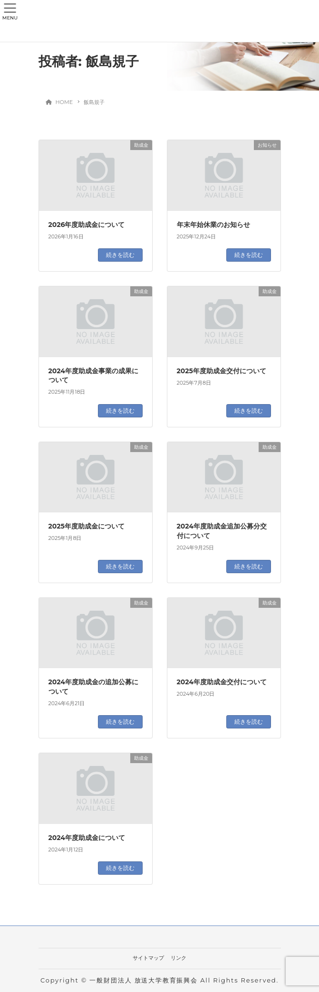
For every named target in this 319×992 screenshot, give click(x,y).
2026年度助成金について (86, 224)
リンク (178, 957)
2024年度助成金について (86, 837)
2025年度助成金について (86, 526)
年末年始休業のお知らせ (213, 224)
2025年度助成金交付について (221, 371)
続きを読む (120, 254)
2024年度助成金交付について (222, 682)
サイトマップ (148, 957)
